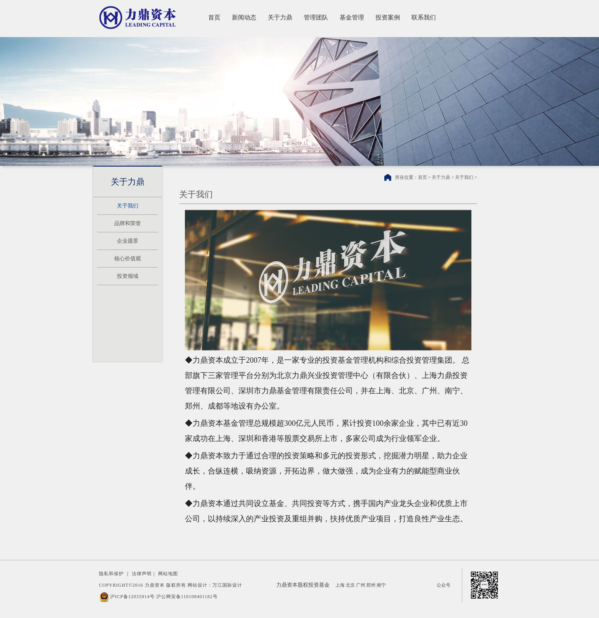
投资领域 (127, 276)
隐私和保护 (111, 573)
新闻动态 (244, 17)
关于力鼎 (280, 17)
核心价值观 (127, 258)
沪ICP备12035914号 (132, 596)
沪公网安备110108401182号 (187, 596)
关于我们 (127, 206)
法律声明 (142, 573)
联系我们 (423, 17)
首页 (214, 17)
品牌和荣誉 (127, 223)
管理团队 (316, 17)
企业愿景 (127, 241)
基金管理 (352, 17)
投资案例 (388, 17)
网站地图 (168, 573)
